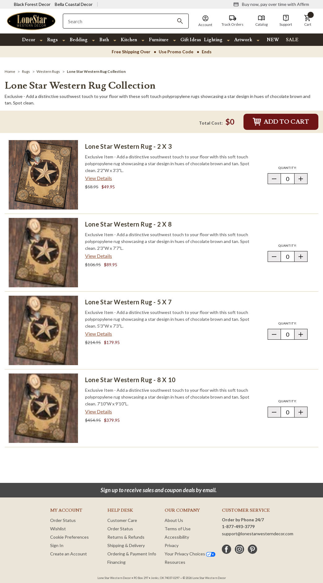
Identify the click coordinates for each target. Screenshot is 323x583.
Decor (28, 40)
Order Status (63, 520)
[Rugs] (26, 71)
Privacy (172, 545)
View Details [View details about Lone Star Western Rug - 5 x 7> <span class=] (98, 334)
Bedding (79, 40)
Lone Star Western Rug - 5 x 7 (128, 302)
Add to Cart (281, 122)
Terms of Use (178, 528)
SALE (292, 40)
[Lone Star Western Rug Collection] (96, 71)
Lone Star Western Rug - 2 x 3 (128, 146)
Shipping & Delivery (126, 545)
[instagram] (239, 549)
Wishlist (58, 528)
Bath (104, 40)
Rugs (52, 40)
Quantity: (293, 168)
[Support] (286, 21)
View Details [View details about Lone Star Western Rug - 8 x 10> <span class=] (98, 411)
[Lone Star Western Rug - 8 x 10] (43, 408)
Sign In (56, 545)
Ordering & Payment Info (131, 553)
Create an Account (68, 553)
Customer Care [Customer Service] (122, 520)
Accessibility (177, 537)
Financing (116, 562)
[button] (307, 21)
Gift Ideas (190, 40)
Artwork (243, 40)
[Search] (180, 21)
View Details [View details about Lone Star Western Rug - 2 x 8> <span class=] (98, 256)
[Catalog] (261, 21)
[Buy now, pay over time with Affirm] (271, 4)
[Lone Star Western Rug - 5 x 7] (43, 330)
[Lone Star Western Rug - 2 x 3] (43, 175)
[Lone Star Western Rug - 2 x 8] (43, 252)
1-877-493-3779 (238, 526)
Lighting (213, 40)
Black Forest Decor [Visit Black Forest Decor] (32, 4)
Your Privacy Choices (190, 553)
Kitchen (129, 40)
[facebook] (226, 549)
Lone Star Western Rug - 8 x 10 (130, 379)
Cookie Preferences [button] (69, 537)
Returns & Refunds (125, 537)
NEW (273, 40)
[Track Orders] (232, 21)
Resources (175, 562)
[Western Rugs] (48, 71)
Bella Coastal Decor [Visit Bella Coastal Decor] (74, 4)
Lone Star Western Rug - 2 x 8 (128, 224)
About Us (174, 520)
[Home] (10, 71)
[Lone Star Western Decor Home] (31, 20)
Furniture (159, 40)
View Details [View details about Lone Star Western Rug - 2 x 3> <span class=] (98, 178)
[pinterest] (252, 549)
